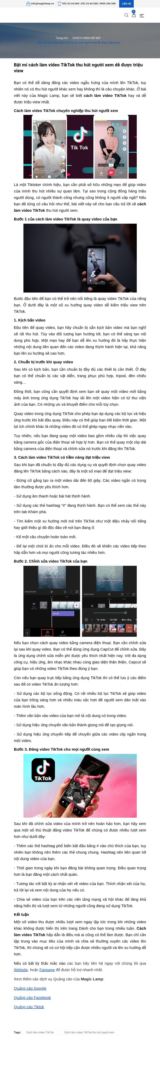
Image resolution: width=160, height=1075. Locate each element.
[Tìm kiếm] (126, 14)
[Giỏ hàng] (134, 14)
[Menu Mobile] (143, 15)
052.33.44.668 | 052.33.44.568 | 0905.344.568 (89, 3)
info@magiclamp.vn (42, 3)
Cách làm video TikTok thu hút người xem (89, 1032)
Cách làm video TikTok (40, 1032)
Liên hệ (126, 3)
